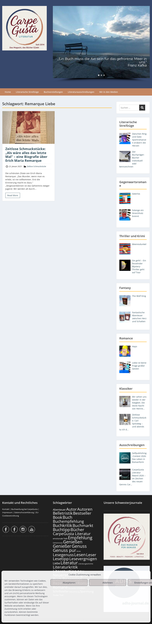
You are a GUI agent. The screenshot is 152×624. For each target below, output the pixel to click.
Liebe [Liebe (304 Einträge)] (56, 563)
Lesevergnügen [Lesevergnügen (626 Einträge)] (83, 558)
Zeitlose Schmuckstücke (36, 166)
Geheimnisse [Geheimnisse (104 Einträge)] (58, 543)
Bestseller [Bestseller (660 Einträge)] (82, 513)
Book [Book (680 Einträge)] (57, 517)
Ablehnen (108, 582)
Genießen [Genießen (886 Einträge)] (72, 542)
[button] (98, 75)
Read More (12, 195)
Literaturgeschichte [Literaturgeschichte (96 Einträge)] (85, 564)
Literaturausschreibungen (81, 92)
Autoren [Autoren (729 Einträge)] (84, 509)
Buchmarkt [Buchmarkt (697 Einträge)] (83, 525)
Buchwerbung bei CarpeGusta (24, 509)
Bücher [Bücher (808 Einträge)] (77, 529)
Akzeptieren (69, 582)
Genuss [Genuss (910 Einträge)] (79, 546)
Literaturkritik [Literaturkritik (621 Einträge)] (65, 567)
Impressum (7, 512)
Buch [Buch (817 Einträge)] (67, 517)
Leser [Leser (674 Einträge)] (91, 554)
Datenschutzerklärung (24, 512)
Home (8, 92)
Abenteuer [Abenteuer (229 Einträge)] (59, 509)
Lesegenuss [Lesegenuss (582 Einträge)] (63, 554)
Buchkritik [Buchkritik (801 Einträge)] (62, 525)
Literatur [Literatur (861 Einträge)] (69, 563)
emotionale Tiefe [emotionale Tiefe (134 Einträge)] (60, 538)
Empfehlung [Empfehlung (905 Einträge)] (80, 538)
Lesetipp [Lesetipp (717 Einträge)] (61, 558)
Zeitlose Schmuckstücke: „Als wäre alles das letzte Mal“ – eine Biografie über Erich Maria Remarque (26, 154)
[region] (101, 44)
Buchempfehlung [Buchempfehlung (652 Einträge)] (68, 521)
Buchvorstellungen (53, 92)
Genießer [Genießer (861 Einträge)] (62, 546)
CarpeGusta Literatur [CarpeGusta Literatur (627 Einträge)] (72, 533)
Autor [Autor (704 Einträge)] (71, 509)
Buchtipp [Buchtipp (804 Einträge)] (61, 529)
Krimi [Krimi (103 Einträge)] (79, 551)
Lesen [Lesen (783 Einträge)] (80, 554)
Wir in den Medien (108, 92)
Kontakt (5, 509)
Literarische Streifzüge (27, 92)
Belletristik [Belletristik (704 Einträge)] (63, 513)
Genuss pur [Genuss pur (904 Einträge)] (64, 550)
